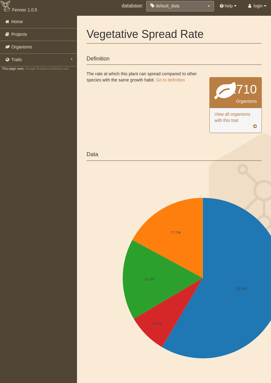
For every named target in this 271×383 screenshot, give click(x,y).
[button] (180, 6)
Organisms (18, 46)
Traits (38, 59)
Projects (16, 34)
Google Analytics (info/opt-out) (47, 68)
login (256, 5)
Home (14, 21)
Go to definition (170, 79)
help (228, 5)
